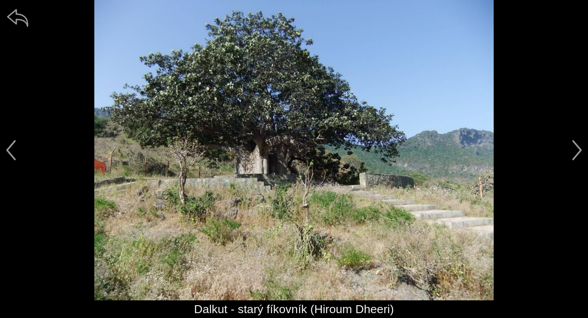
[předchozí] (11, 150)
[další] (577, 150)
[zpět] (17, 17)
